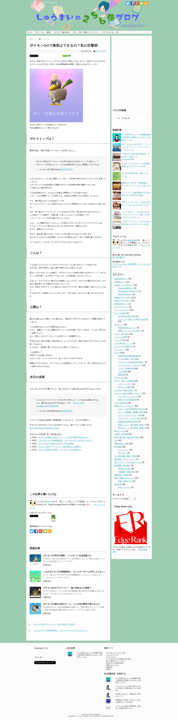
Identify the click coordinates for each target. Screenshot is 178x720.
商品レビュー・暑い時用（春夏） (131, 428)
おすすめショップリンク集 (115, 653)
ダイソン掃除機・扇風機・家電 (130, 412)
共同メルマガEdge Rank (114, 663)
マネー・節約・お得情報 (124, 381)
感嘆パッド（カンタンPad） (129, 331)
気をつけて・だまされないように (128, 462)
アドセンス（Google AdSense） (131, 362)
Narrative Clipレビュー (127, 328)
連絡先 (48, 32)
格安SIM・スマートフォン (125, 459)
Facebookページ (41, 648)
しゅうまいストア (112, 655)
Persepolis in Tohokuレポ (128, 291)
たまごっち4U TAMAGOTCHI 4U (131, 409)
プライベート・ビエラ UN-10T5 (131, 418)
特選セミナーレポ (112, 665)
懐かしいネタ (119, 431)
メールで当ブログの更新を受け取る (118, 659)
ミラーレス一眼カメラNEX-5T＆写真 (133, 319)
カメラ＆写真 (119, 313)
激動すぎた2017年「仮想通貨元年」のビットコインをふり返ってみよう (136, 185)
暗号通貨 (118, 447)
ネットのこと (119, 350)
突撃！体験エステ (125, 481)
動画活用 (121, 375)
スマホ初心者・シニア (123, 343)
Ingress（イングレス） (123, 285)
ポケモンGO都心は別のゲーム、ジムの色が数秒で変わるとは (63, 437)
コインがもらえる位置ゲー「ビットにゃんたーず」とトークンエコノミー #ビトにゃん (136, 147)
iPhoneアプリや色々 (122, 298)
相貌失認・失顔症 (121, 475)
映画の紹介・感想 (121, 444)
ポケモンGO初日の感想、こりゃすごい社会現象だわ (59, 450)
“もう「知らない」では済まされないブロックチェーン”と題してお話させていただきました (135, 214)
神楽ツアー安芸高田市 (127, 400)
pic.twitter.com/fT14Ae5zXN (47, 406)
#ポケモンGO (78, 403)
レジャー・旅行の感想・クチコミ (128, 393)
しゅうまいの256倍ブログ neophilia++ (43, 2)
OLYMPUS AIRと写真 (127, 316)
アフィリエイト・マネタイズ (130, 365)
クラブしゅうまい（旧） (111, 32)
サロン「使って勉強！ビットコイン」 (86, 32)
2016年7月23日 (66, 169)
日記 (116, 440)
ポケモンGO (100, 51)
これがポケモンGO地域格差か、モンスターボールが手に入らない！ (66, 440)
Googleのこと (120, 282)
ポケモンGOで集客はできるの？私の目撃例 (56, 444)
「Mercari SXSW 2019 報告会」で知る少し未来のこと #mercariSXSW (135, 156)
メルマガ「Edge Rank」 (62, 32)
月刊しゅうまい (124, 487)
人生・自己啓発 (120, 403)
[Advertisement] (49, 471)
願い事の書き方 (118, 257)
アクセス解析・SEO (126, 359)
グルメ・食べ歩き (121, 334)
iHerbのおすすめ (124, 469)
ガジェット (118, 324)
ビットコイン (123, 450)
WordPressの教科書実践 (128, 356)
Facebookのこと (121, 279)
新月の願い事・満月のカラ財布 (127, 437)
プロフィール (39, 32)
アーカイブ (117, 499)
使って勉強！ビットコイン (115, 661)
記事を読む (47, 565)
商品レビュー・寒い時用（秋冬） (131, 425)
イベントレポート (121, 310)
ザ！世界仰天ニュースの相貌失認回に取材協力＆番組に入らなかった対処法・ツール (136, 137)
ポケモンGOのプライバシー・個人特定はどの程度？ (59, 447)
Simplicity (97, 714)
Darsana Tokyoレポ (126, 288)
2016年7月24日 (66, 411)
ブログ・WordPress (126, 368)
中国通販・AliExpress (127, 472)
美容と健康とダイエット (124, 478)
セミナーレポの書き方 (123, 346)
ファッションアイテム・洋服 (130, 415)
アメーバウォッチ (121, 307)
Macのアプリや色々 (122, 301)
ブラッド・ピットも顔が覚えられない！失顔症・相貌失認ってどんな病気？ (128, 688)
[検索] (131, 118)
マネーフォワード (125, 384)
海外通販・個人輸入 (122, 466)
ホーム (30, 32)
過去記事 (118, 484)
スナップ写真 (119, 340)
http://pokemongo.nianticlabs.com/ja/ (44, 428)
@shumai (49, 501)
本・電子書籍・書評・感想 (125, 456)
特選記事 (109, 667)
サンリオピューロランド (128, 397)
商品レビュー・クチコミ (124, 406)
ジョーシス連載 (120, 337)
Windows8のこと (121, 304)
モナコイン (122, 453)
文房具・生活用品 (121, 434)
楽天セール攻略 (124, 387)
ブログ (117, 353)
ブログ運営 (122, 372)
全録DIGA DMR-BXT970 (128, 422)
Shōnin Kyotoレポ (125, 294)
